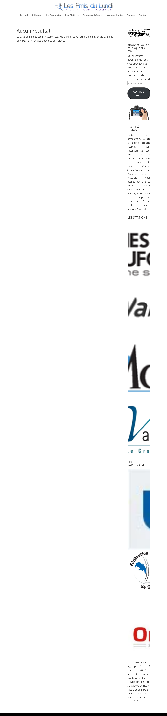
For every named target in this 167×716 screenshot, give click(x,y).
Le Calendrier (53, 15)
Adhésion (37, 15)
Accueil (24, 15)
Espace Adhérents (93, 15)
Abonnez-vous (139, 93)
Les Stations (72, 15)
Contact (143, 15)
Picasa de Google (136, 174)
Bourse (131, 15)
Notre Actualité (115, 15)
